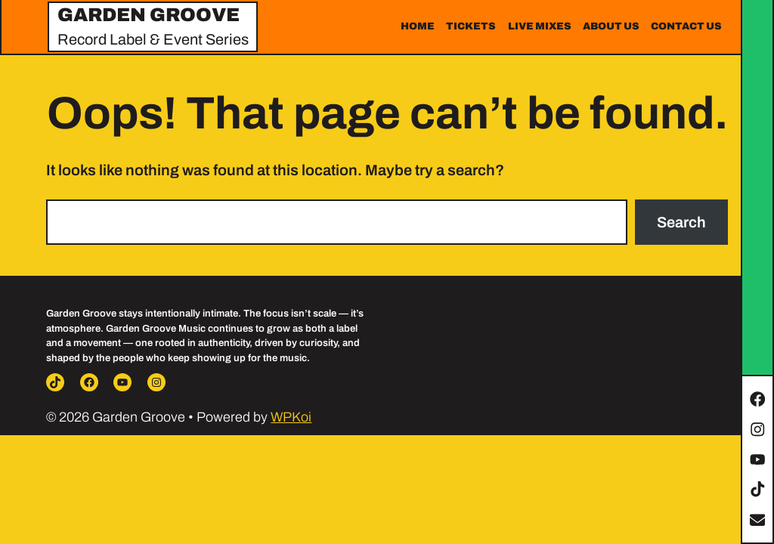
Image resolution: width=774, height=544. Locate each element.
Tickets (471, 26)
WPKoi (291, 417)
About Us (611, 26)
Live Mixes (539, 26)
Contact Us (686, 26)
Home (418, 26)
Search (681, 222)
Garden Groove (148, 15)
